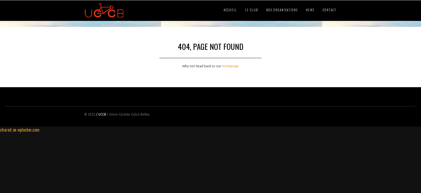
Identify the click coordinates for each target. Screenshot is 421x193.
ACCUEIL (230, 10)
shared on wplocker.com (19, 130)
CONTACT (329, 10)
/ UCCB (101, 114)
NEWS (310, 10)
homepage (230, 66)
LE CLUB (251, 10)
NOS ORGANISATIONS (282, 10)
